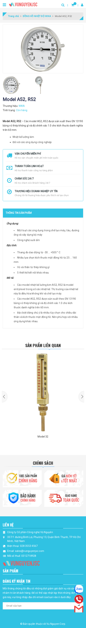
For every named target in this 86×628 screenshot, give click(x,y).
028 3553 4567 (29, 545)
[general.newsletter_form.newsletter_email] (43, 605)
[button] (4, 396)
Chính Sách (43, 463)
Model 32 (43, 436)
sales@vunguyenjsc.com (29, 551)
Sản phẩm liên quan (43, 345)
